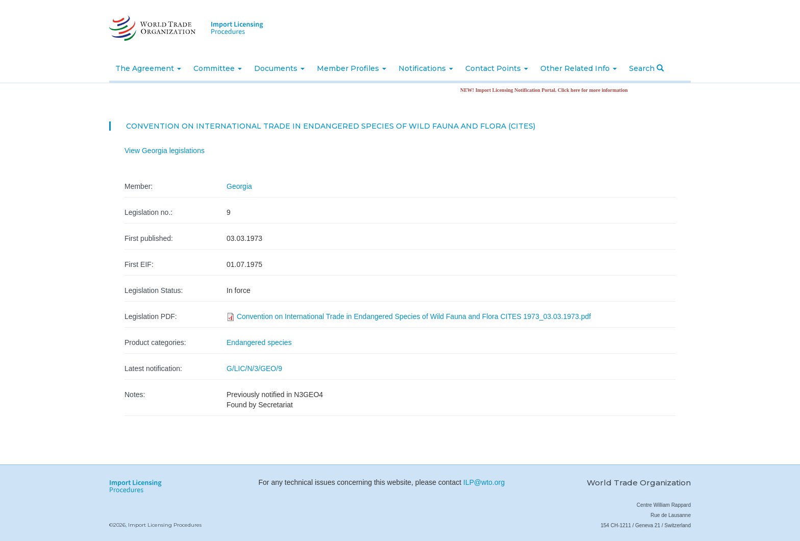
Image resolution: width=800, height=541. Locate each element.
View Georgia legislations (164, 150)
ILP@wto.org (484, 482)
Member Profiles (351, 68)
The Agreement (148, 68)
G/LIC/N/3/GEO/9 (254, 368)
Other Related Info (578, 68)
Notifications (425, 68)
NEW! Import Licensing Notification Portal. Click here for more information (547, 90)
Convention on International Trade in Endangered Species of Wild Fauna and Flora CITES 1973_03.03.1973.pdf (414, 316)
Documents (279, 68)
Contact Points (496, 68)
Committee (217, 68)
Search (646, 68)
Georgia (239, 186)
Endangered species (259, 342)
